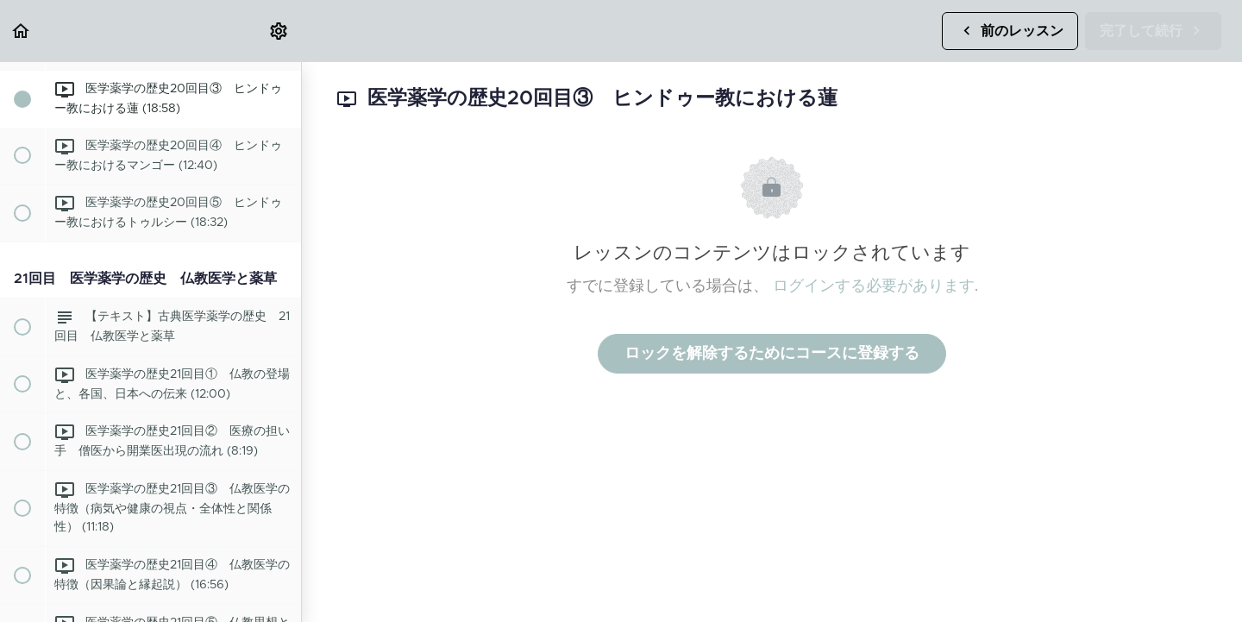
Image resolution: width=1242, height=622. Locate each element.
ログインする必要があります (874, 286)
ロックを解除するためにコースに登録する (771, 353)
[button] (21, 30)
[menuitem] (279, 30)
